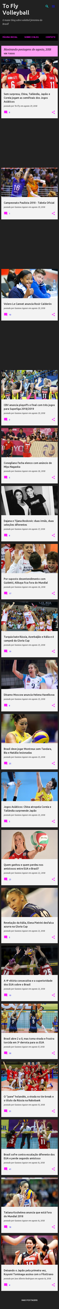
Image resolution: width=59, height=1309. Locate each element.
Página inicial (10, 37)
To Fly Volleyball (16, 9)
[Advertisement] (29, 143)
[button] (53, 112)
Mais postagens (30, 1300)
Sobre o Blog (31, 37)
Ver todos (9, 54)
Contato (50, 37)
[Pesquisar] (47, 6)
